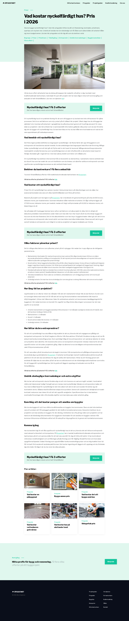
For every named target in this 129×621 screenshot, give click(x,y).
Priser (26, 10)
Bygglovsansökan (94, 38)
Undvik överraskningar (78, 38)
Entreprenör (63, 38)
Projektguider (98, 3)
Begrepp (27, 38)
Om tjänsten (106, 591)
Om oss (122, 3)
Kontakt (105, 607)
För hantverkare (107, 595)
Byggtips (91, 599)
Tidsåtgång (52, 38)
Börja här (96, 108)
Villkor (105, 603)
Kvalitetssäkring (111, 3)
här (63, 98)
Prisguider (86, 3)
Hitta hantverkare (73, 3)
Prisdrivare (42, 38)
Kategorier (92, 603)
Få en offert (28, 40)
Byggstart (82, 175)
